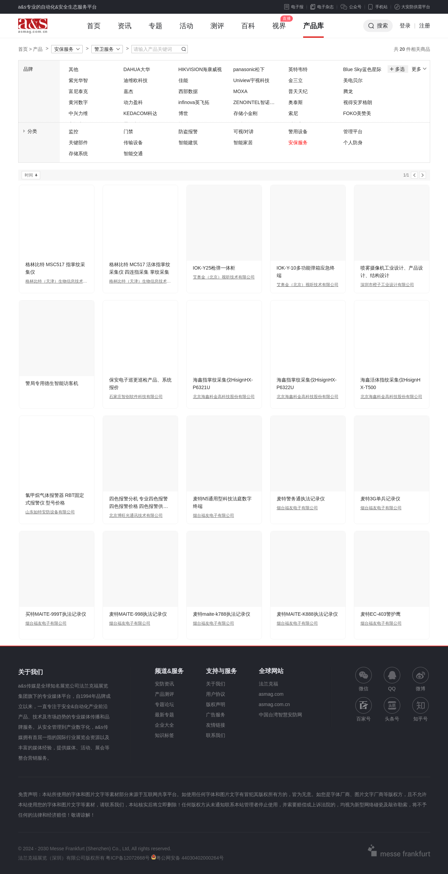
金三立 (295, 80)
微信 (363, 679)
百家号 (363, 709)
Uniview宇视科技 (251, 80)
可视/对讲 (243, 131)
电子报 (293, 7)
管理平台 (353, 131)
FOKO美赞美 (357, 113)
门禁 (128, 131)
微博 (420, 679)
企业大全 (164, 725)
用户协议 (215, 694)
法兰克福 (268, 683)
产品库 (313, 30)
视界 (279, 30)
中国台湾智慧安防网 (280, 714)
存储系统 (78, 153)
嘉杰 (128, 91)
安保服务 (63, 49)
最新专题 (164, 714)
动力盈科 (133, 102)
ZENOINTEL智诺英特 (254, 103)
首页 (94, 30)
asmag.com (271, 694)
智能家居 (243, 142)
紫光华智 (78, 80)
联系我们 (215, 735)
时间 (29, 175)
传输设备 (133, 142)
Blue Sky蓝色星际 (362, 69)
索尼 (293, 113)
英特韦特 (298, 69)
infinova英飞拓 (194, 102)
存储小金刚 (245, 113)
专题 (155, 30)
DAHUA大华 (137, 69)
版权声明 (215, 704)
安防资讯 (164, 683)
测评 (217, 30)
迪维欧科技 (136, 80)
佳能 (183, 80)
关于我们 (215, 683)
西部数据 (188, 91)
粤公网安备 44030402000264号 (187, 858)
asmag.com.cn (274, 704)
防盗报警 (188, 131)
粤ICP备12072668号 (128, 858)
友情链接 (215, 725)
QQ (392, 679)
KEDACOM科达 (141, 113)
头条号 (392, 709)
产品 (38, 49)
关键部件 (78, 142)
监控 (73, 131)
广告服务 (215, 714)
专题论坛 (164, 704)
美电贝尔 (353, 80)
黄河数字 (78, 102)
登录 (405, 26)
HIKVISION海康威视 (200, 69)
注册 (424, 26)
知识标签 (164, 735)
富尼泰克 (78, 91)
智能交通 (133, 153)
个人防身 (353, 142)
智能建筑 (188, 142)
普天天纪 (298, 91)
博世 (183, 113)
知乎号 (420, 709)
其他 (73, 69)
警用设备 (298, 131)
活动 (186, 30)
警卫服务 (104, 49)
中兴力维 (78, 113)
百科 (248, 30)
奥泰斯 (295, 102)
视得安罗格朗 (357, 102)
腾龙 (348, 91)
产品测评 (164, 694)
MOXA (240, 91)
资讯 (124, 30)
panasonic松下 (249, 69)
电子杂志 (322, 7)
